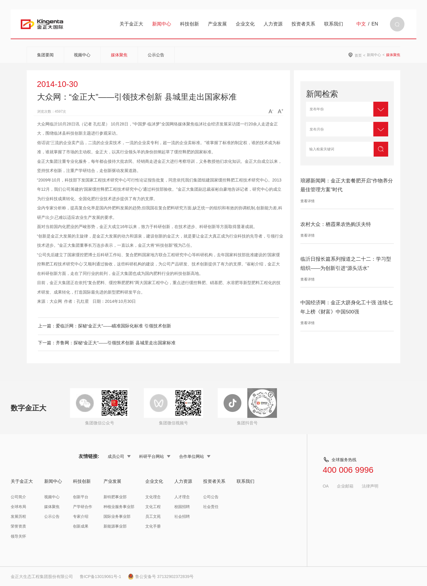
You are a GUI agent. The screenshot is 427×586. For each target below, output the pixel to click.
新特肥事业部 (115, 497)
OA (326, 486)
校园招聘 (182, 506)
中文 (361, 24)
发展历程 (18, 516)
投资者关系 (303, 23)
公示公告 (156, 54)
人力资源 (273, 23)
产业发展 (217, 23)
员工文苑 (153, 516)
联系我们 (333, 23)
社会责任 (211, 506)
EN (375, 24)
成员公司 (119, 456)
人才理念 (182, 497)
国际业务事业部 (116, 516)
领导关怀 (18, 536)
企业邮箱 (345, 486)
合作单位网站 (195, 456)
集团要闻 (45, 54)
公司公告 (211, 497)
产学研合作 (82, 506)
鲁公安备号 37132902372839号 (161, 576)
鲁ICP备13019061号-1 (100, 576)
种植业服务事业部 (118, 506)
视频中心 (82, 54)
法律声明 (370, 486)
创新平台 (80, 497)
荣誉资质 (18, 526)
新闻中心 (161, 23)
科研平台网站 (155, 456)
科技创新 (189, 23)
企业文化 (245, 23)
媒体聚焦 (119, 54)
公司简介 (18, 497)
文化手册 (153, 526)
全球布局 (18, 506)
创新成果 (80, 526)
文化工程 (153, 506)
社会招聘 (182, 516)
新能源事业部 (115, 526)
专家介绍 (80, 516)
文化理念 (153, 497)
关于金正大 (131, 23)
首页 (358, 55)
